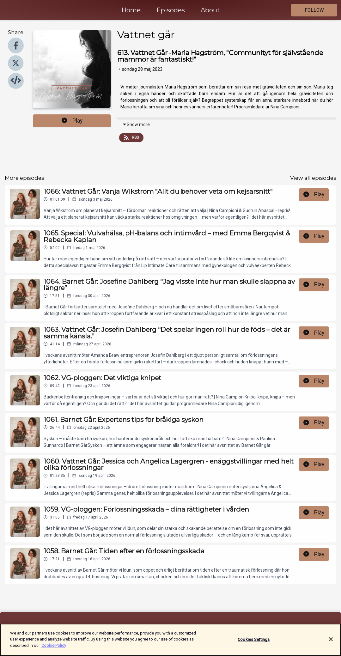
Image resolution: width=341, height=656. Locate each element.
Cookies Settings (254, 642)
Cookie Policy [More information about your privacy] (53, 649)
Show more (136, 124)
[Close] (331, 643)
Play (72, 121)
